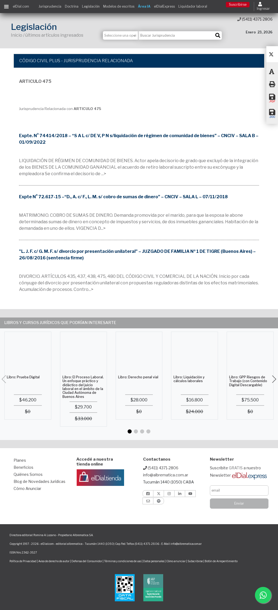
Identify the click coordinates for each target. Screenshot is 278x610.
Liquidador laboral (192, 6)
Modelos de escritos (118, 6)
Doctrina (71, 6)
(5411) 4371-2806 (255, 19)
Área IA (144, 6)
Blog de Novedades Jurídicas (39, 481)
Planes (20, 460)
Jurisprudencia (50, 6)
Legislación (91, 6)
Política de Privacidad (23, 561)
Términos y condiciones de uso (122, 561)
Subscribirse (195, 561)
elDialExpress (164, 6)
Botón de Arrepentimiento (221, 561)
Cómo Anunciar (27, 488)
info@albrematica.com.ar (165, 475)
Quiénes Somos (28, 474)
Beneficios (23, 467)
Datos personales (153, 561)
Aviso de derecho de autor (54, 561)
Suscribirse (238, 4)
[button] (130, 431)
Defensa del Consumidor (86, 561)
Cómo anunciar (176, 561)
